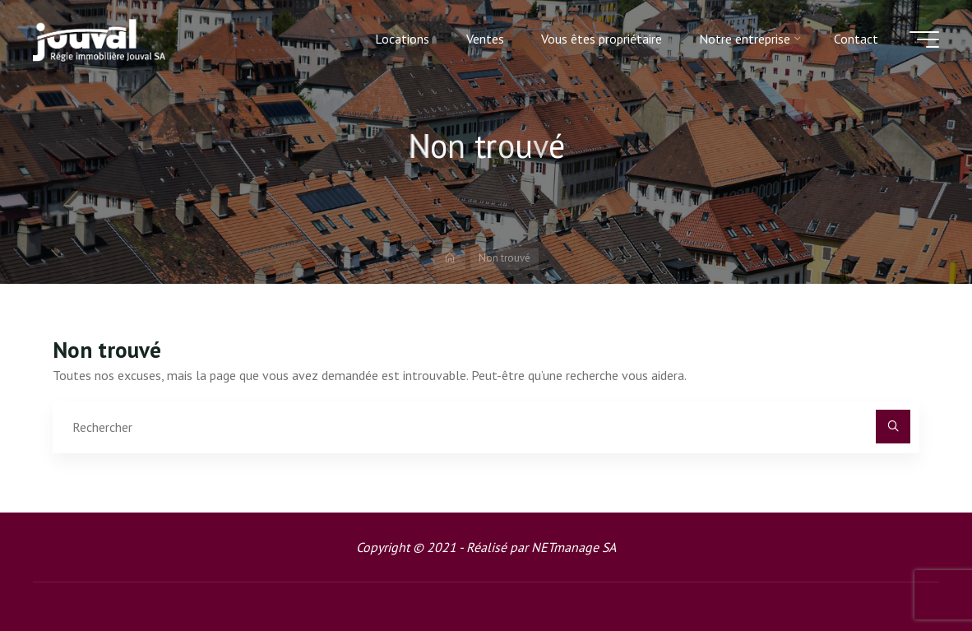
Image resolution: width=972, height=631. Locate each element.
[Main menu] (924, 39)
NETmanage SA (573, 547)
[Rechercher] (893, 427)
